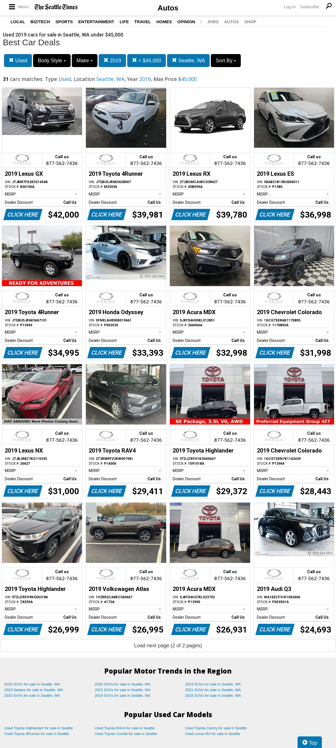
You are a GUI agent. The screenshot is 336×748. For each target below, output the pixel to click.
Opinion (186, 21)
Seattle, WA (188, 60)
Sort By (226, 60)
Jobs (213, 21)
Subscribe (309, 6)
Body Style (52, 60)
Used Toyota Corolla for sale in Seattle (126, 734)
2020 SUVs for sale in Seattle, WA (32, 695)
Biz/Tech (40, 21)
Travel (142, 21)
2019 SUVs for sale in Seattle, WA (123, 695)
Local (17, 21)
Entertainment (96, 21)
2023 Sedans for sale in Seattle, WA (33, 690)
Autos (168, 8)
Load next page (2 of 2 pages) (168, 645)
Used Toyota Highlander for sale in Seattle (38, 728)
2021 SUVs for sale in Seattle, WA (213, 690)
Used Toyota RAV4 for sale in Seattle (125, 728)
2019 (112, 60)
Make (85, 60)
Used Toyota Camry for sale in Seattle (216, 728)
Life (124, 21)
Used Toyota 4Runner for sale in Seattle (36, 734)
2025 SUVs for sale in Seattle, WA (32, 684)
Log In (290, 6)
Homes (164, 21)
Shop (250, 21)
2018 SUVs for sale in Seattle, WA (213, 695)
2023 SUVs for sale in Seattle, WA (213, 684)
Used (18, 60)
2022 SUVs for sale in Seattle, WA (123, 690)
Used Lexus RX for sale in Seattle (212, 734)
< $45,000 (146, 60)
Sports (64, 21)
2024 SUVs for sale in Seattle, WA (123, 684)
